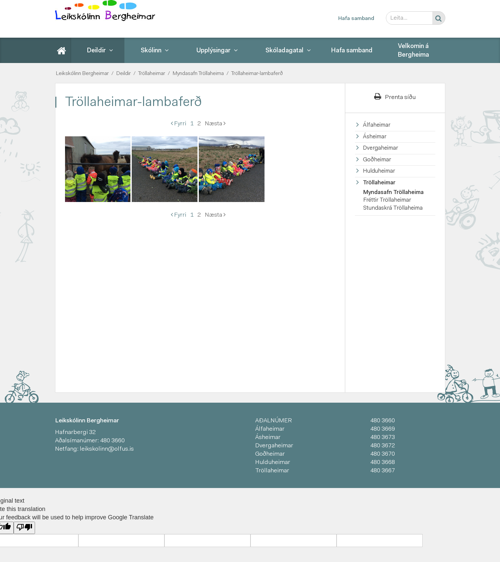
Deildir (123, 73)
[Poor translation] (24, 528)
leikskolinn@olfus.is (107, 449)
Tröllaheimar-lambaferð (257, 73)
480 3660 (112, 441)
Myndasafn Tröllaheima (198, 73)
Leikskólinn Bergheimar (82, 73)
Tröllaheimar (151, 73)
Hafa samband (356, 18)
